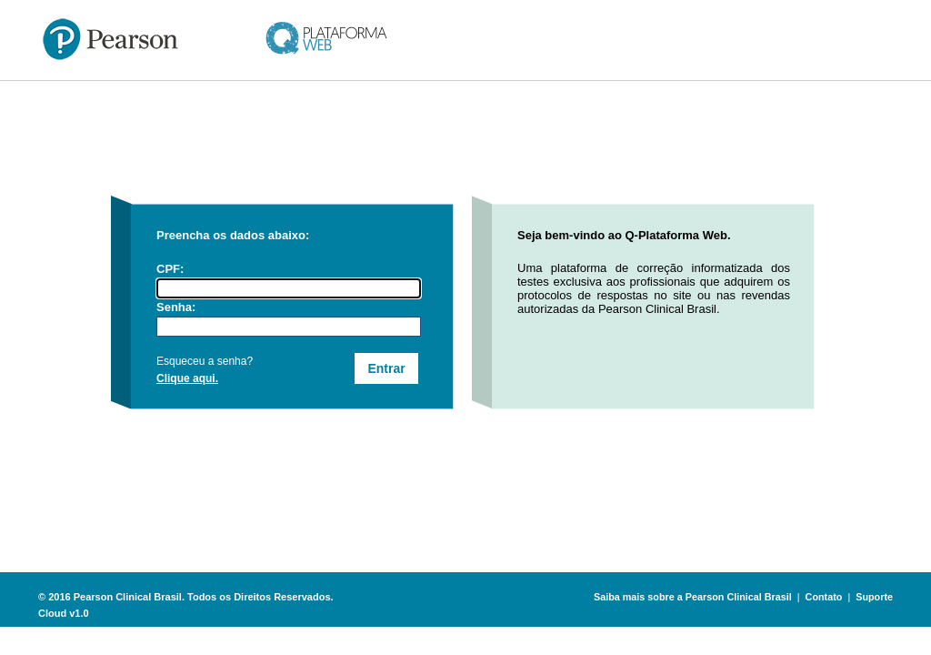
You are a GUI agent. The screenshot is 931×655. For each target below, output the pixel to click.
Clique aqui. (187, 378)
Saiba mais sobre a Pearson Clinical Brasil (693, 596)
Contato (824, 596)
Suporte (874, 596)
